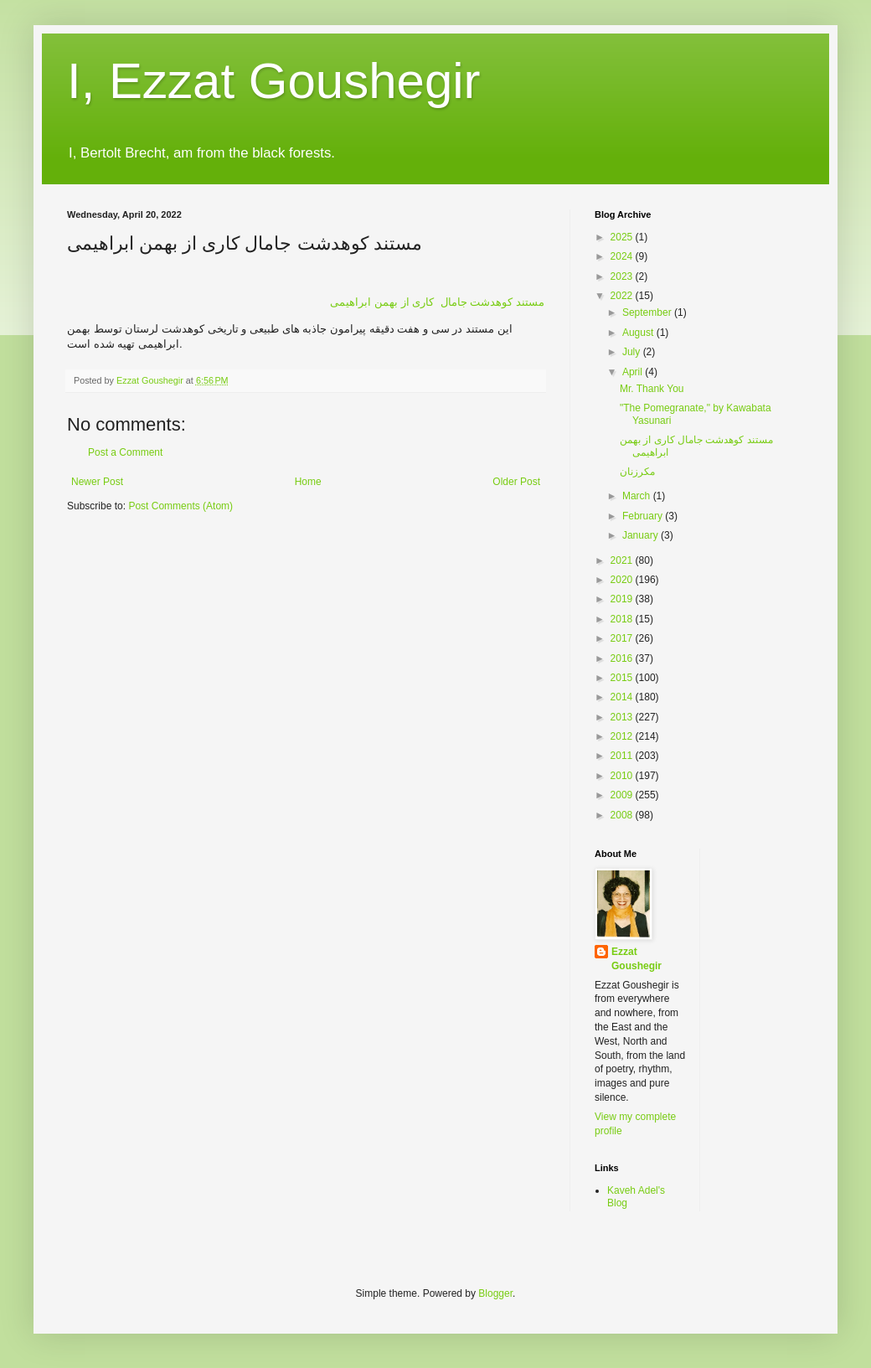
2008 (623, 815)
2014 (623, 697)
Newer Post (97, 482)
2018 (623, 619)
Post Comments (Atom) (180, 506)
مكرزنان (637, 472)
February (643, 516)
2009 (623, 795)
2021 (623, 560)
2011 (623, 755)
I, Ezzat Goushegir (274, 81)
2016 (623, 658)
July (632, 352)
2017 (623, 638)
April (633, 372)
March (637, 496)
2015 (623, 678)
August (639, 332)
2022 (623, 296)
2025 (623, 237)
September (648, 312)
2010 (623, 776)
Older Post (516, 482)
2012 (623, 736)
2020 (623, 580)
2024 (623, 256)
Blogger (495, 1293)
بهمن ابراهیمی (437, 302)
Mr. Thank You (652, 389)
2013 (623, 717)
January (641, 535)
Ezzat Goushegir (636, 959)
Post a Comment (125, 452)
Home (308, 482)
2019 (623, 599)
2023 (623, 276)
